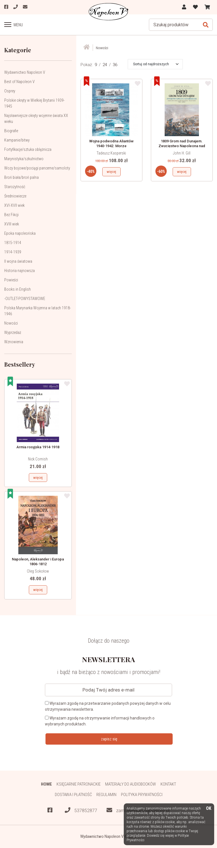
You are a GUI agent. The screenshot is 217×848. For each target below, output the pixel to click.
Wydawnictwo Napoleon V (24, 72)
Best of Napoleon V (19, 81)
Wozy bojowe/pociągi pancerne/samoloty (37, 168)
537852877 (81, 810)
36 (115, 64)
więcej (38, 477)
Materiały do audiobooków (130, 784)
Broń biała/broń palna (21, 177)
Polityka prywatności (141, 794)
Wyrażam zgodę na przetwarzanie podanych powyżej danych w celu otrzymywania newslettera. (108, 706)
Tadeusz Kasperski (111, 153)
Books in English (17, 289)
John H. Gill (181, 153)
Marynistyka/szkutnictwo (24, 158)
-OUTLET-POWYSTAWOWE (24, 298)
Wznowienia (13, 342)
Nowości (11, 323)
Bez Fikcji (11, 214)
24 (105, 64)
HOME (46, 784)
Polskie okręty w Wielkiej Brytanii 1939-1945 (34, 103)
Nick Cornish (38, 459)
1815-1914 (12, 242)
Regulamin (106, 794)
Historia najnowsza (19, 270)
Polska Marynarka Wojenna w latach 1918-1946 (37, 311)
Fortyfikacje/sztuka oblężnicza (27, 149)
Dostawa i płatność (73, 794)
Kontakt (168, 784)
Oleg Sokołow (38, 571)
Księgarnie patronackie (79, 784)
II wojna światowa (18, 261)
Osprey (9, 91)
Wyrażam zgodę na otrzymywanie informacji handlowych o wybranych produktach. (100, 721)
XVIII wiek (11, 224)
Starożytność (14, 186)
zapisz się (109, 739)
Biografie (11, 131)
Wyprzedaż (12, 332)
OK (208, 808)
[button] (156, 64)
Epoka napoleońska (20, 233)
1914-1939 (12, 252)
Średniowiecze (15, 196)
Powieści (11, 280)
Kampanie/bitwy (17, 140)
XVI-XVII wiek (14, 205)
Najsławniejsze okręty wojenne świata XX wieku (36, 118)
